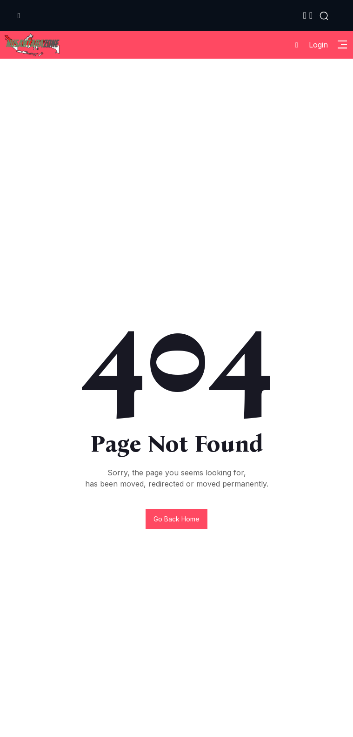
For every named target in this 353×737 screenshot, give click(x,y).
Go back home (176, 519)
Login (308, 45)
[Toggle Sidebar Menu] (342, 45)
